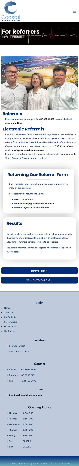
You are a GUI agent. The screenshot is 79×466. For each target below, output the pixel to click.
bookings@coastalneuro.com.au (27, 150)
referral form (17, 123)
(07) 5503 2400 (63, 146)
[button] (74, 11)
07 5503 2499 (47, 119)
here (36, 138)
